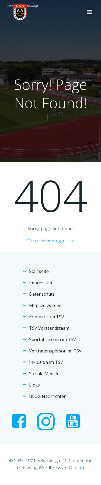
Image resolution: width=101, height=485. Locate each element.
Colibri (77, 468)
